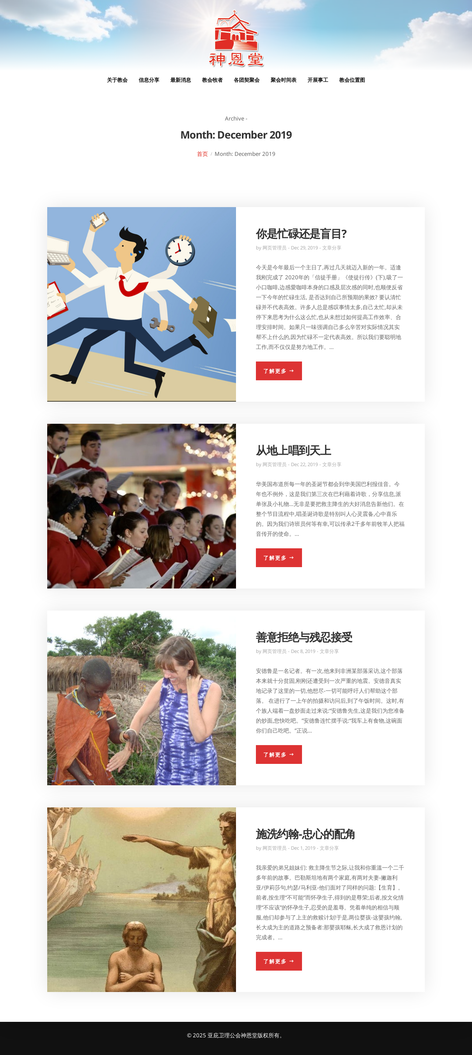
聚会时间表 (283, 79)
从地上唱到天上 (293, 450)
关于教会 (117, 79)
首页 (202, 153)
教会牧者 (212, 79)
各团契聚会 (247, 79)
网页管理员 (275, 247)
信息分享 (149, 79)
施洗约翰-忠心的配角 (305, 833)
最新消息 (180, 79)
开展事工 (318, 79)
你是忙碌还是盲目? (301, 233)
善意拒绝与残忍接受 (304, 636)
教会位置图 (352, 79)
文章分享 (331, 247)
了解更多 (275, 370)
